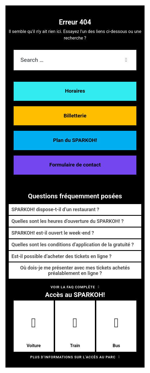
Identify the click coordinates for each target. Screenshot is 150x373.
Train (75, 332)
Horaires (75, 91)
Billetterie (75, 116)
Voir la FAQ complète (75, 287)
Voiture (33, 332)
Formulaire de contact (75, 165)
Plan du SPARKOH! (75, 140)
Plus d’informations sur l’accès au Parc (75, 357)
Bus (116, 332)
